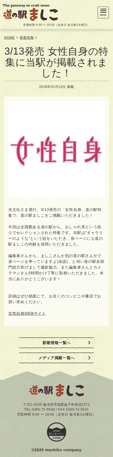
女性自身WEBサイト (27, 313)
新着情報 (27, 38)
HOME (9, 38)
